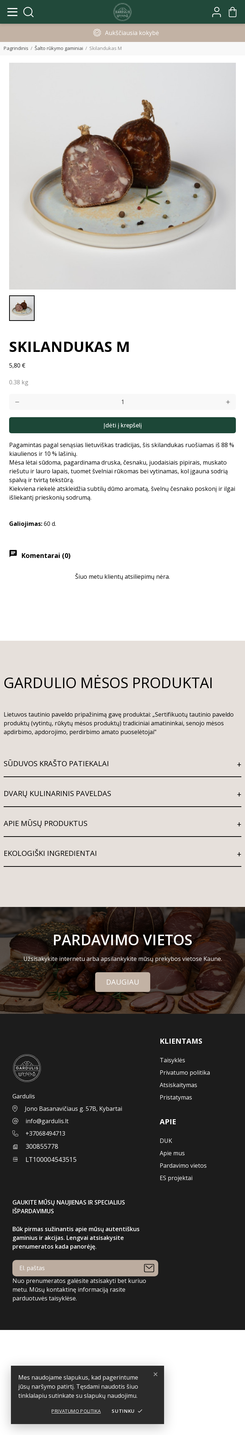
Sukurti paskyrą (21, 1361)
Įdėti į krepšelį (123, 425)
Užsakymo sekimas (26, 1343)
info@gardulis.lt (47, 1121)
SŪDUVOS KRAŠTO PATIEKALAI (56, 763)
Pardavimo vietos (183, 1165)
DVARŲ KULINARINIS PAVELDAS (57, 793)
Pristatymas (176, 1097)
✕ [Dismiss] (155, 1374)
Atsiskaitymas (178, 1085)
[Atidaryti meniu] (12, 12)
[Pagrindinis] (122, 12)
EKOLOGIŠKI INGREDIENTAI (50, 853)
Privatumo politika (76, 1411)
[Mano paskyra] (216, 12)
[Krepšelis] (233, 12)
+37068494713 (45, 1133)
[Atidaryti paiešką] (28, 12)
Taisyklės (172, 1060)
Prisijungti (14, 1352)
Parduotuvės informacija (33, 1431)
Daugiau (122, 982)
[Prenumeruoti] (149, 1268)
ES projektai (176, 1178)
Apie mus (172, 1153)
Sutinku (127, 1411)
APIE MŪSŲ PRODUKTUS (46, 823)
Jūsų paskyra (18, 1334)
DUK (166, 1141)
